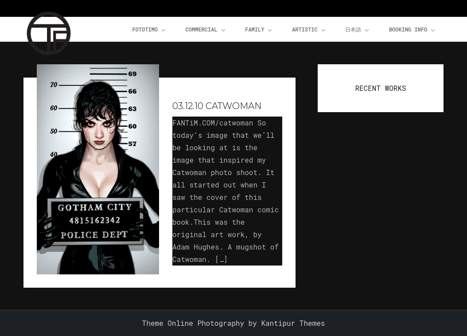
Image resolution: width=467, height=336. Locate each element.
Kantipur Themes (293, 323)
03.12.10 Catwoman (216, 106)
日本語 (357, 30)
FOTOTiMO (149, 30)
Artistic (309, 30)
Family (259, 30)
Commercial (206, 30)
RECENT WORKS (380, 88)
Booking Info (412, 30)
